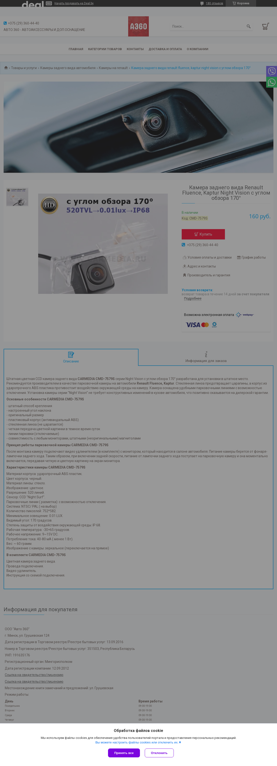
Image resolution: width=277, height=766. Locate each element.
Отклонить (159, 753)
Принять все (124, 753)
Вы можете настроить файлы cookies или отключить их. (136, 742)
